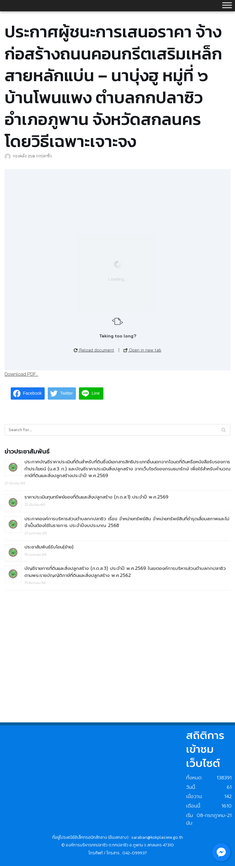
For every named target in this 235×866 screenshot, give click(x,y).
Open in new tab (142, 350)
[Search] (223, 429)
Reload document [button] (94, 350)
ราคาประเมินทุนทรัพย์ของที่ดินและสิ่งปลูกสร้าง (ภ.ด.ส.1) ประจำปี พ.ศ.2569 (96, 497)
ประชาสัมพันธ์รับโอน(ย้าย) (48, 547)
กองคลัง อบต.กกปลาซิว (32, 155)
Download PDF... (21, 374)
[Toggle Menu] (227, 5)
